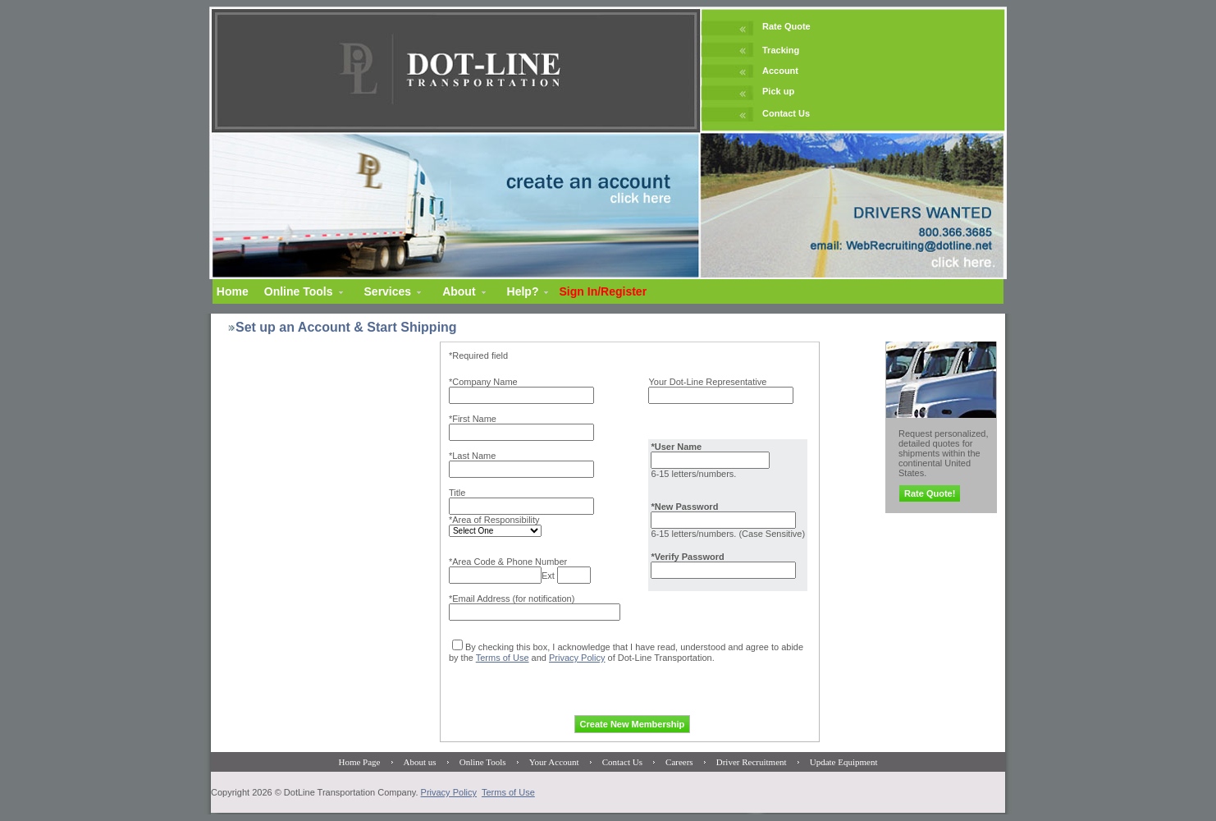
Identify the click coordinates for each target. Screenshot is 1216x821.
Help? (523, 291)
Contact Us (786, 113)
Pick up (778, 91)
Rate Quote (786, 26)
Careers (679, 762)
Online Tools (298, 291)
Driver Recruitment (751, 762)
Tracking (780, 50)
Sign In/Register (603, 291)
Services (388, 291)
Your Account (554, 762)
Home (233, 291)
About (458, 291)
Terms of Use (502, 658)
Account (780, 71)
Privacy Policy (577, 658)
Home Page (359, 762)
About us (420, 762)
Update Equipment (844, 762)
